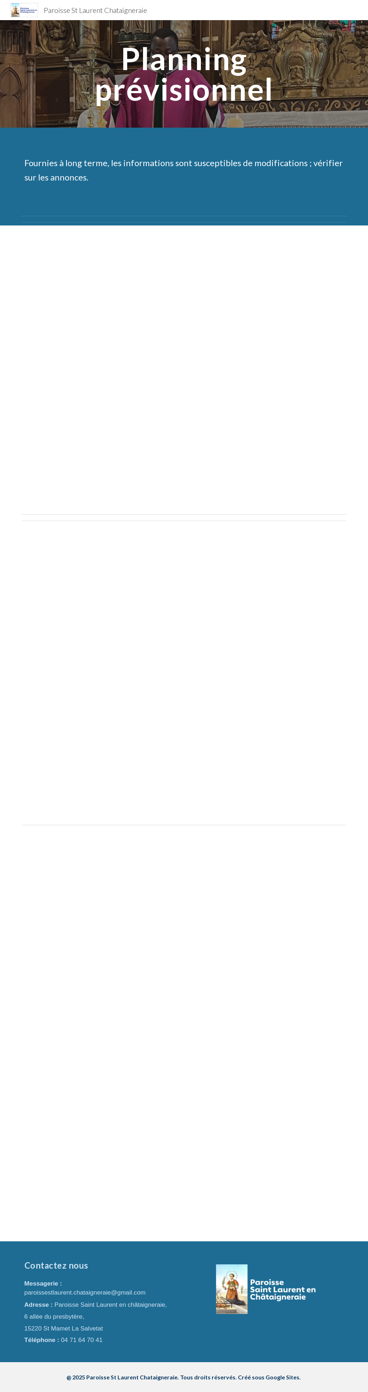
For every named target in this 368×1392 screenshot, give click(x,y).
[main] (184, 74)
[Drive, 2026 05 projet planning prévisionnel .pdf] (184, 1035)
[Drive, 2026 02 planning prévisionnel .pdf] (184, 368)
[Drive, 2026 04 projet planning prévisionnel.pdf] (184, 673)
